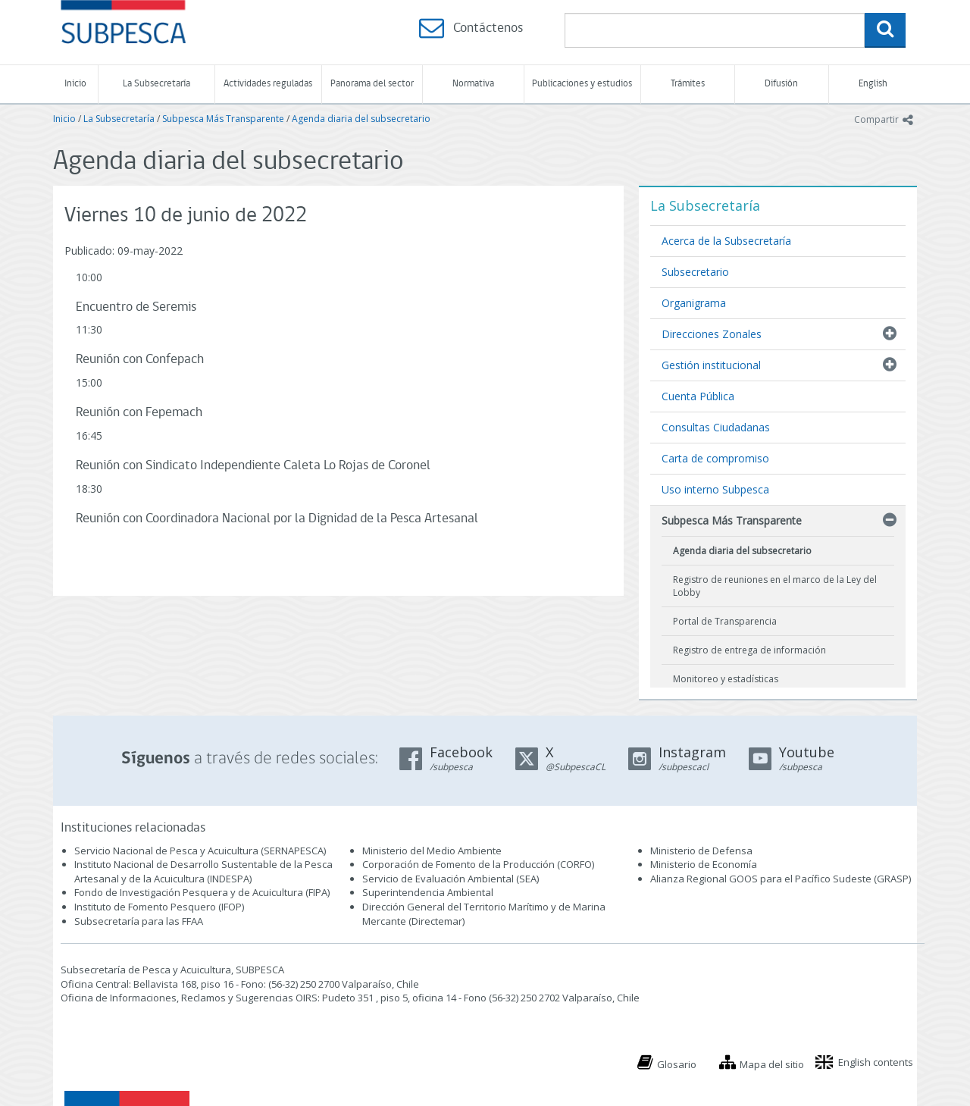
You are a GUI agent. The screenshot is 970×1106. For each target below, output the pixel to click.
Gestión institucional (711, 365)
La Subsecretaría (156, 84)
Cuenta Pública (698, 396)
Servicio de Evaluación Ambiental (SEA (449, 878)
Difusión (781, 84)
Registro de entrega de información (749, 650)
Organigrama (694, 303)
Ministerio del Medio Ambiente (432, 850)
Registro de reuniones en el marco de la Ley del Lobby (775, 586)
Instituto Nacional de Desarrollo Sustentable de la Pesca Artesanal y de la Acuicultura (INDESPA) (203, 871)
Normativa (473, 84)
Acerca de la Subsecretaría (726, 240)
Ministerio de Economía (703, 864)
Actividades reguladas (268, 84)
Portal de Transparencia (725, 621)
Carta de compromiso (715, 458)
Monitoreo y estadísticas (725, 678)
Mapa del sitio (772, 1064)
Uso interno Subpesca (715, 489)
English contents (875, 1062)
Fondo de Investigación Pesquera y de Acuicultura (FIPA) (202, 892)
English (873, 84)
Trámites (688, 84)
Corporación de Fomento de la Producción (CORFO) (478, 864)
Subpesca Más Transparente (223, 118)
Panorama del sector (372, 84)
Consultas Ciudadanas (716, 427)
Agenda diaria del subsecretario (361, 118)
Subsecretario (695, 272)
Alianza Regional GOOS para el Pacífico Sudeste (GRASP (779, 878)
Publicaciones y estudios (582, 84)
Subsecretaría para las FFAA (138, 921)
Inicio (75, 84)
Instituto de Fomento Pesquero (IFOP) (159, 906)
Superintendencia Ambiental (427, 892)
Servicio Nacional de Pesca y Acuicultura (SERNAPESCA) (200, 850)
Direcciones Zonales (712, 334)
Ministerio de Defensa (701, 850)
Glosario (676, 1064)
